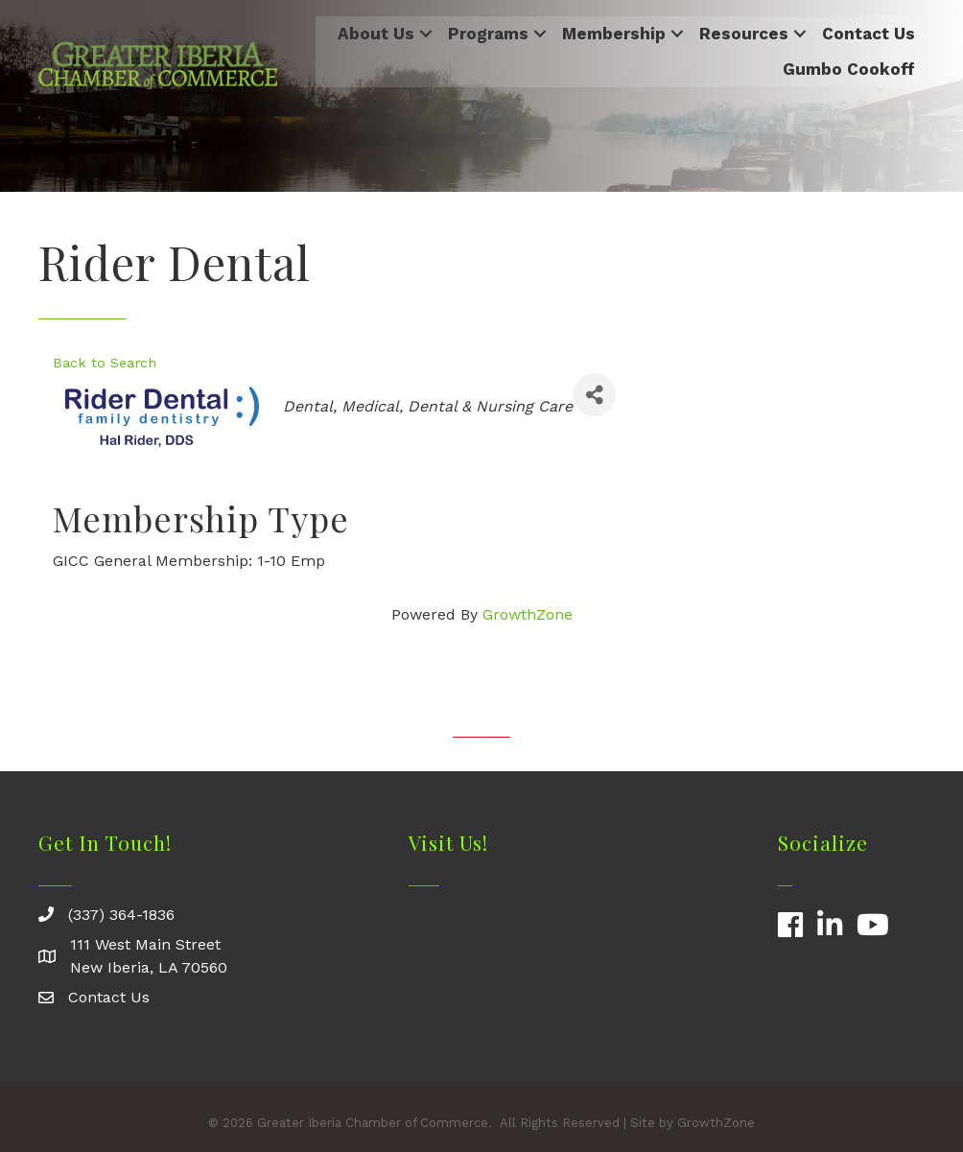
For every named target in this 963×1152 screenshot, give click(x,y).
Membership (614, 33)
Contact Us (868, 33)
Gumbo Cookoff (849, 69)
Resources (743, 33)
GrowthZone (527, 614)
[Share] (594, 394)
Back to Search (104, 362)
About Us (376, 33)
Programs (488, 33)
